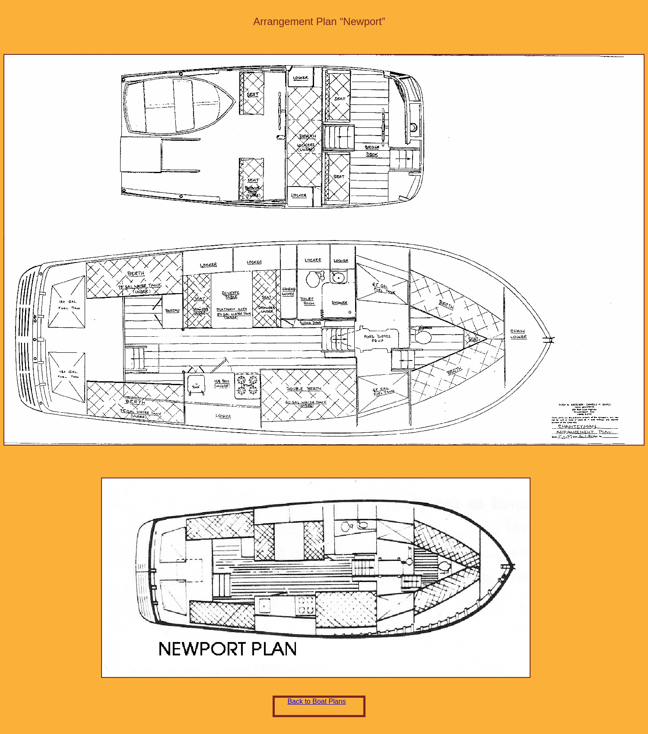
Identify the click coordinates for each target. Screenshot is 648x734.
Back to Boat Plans (316, 701)
